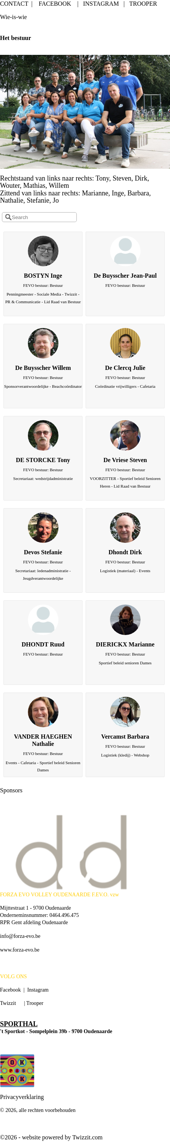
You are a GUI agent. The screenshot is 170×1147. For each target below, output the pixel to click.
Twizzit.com (87, 1137)
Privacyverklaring (22, 1097)
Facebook (10, 990)
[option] (85, 853)
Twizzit (8, 1003)
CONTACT (14, 3)
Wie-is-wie (13, 17)
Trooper (35, 1003)
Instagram (38, 990)
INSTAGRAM (101, 3)
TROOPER (143, 3)
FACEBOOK (55, 3)
